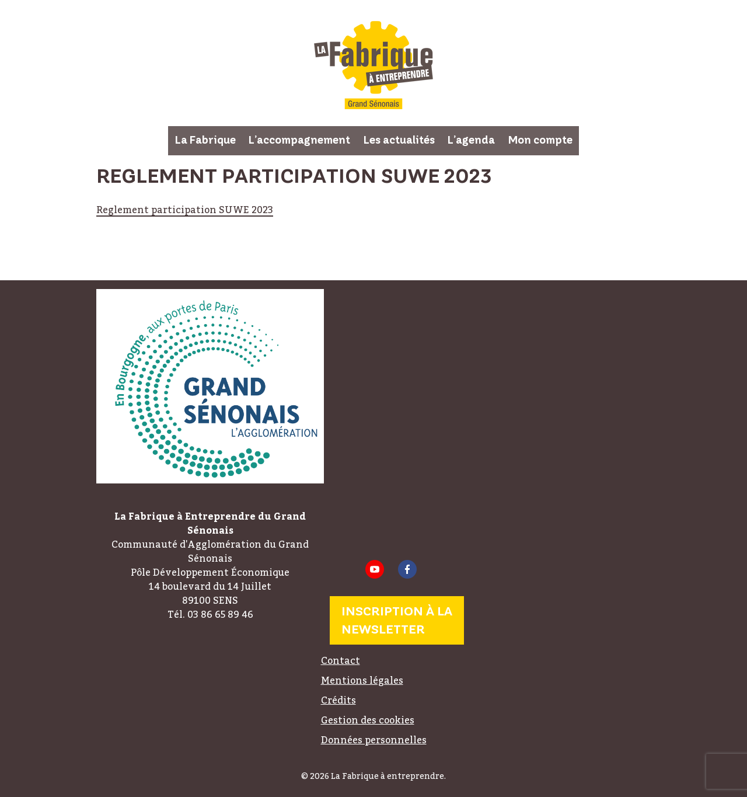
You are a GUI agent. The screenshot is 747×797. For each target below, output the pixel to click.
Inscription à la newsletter (396, 620)
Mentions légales (362, 680)
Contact (340, 660)
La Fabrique (205, 140)
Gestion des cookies (367, 720)
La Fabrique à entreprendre (373, 65)
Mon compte (540, 140)
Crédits (338, 700)
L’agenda (471, 140)
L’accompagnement (299, 140)
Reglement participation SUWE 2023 (184, 209)
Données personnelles (374, 740)
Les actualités (399, 140)
